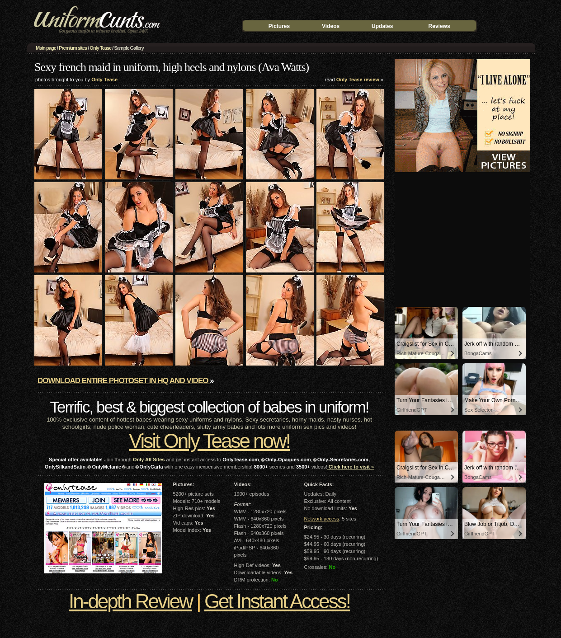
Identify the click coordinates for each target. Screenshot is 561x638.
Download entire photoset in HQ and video (124, 380)
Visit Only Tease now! (209, 441)
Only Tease (100, 48)
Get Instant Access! (277, 601)
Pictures (279, 26)
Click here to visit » (350, 466)
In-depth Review (130, 601)
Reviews (439, 26)
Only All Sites (149, 459)
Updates (382, 26)
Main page (46, 48)
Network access (321, 518)
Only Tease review (357, 79)
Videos (330, 26)
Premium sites (73, 48)
